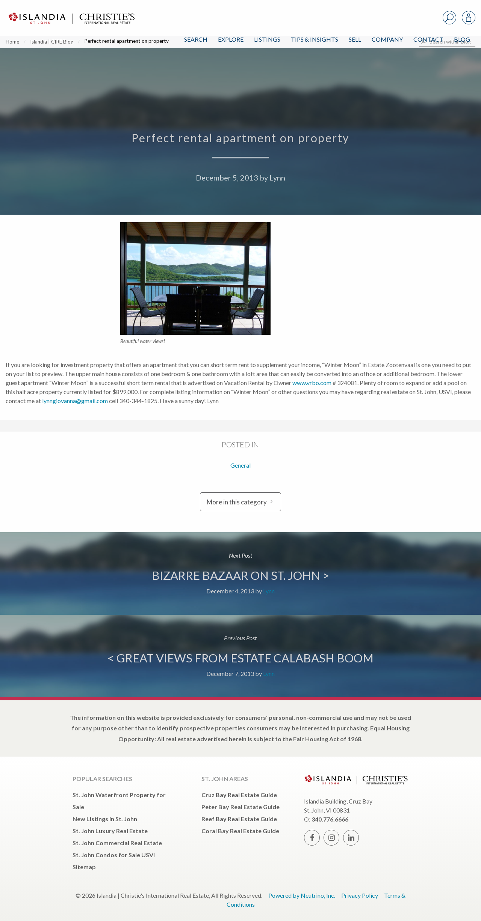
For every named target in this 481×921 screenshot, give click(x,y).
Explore (231, 39)
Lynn (277, 177)
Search (195, 39)
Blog (462, 39)
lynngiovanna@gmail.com (75, 400)
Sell (355, 39)
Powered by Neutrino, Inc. (301, 895)
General (240, 465)
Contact (428, 39)
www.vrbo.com (311, 382)
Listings (267, 39)
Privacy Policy (359, 895)
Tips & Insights (314, 39)
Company (387, 39)
